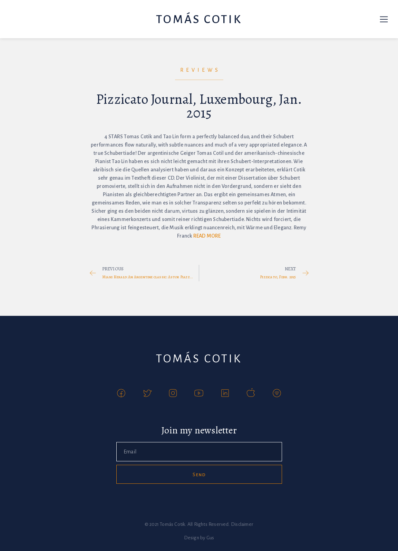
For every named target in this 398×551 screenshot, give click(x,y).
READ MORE (207, 236)
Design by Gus (199, 537)
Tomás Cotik (199, 19)
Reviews (200, 70)
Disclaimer (242, 524)
